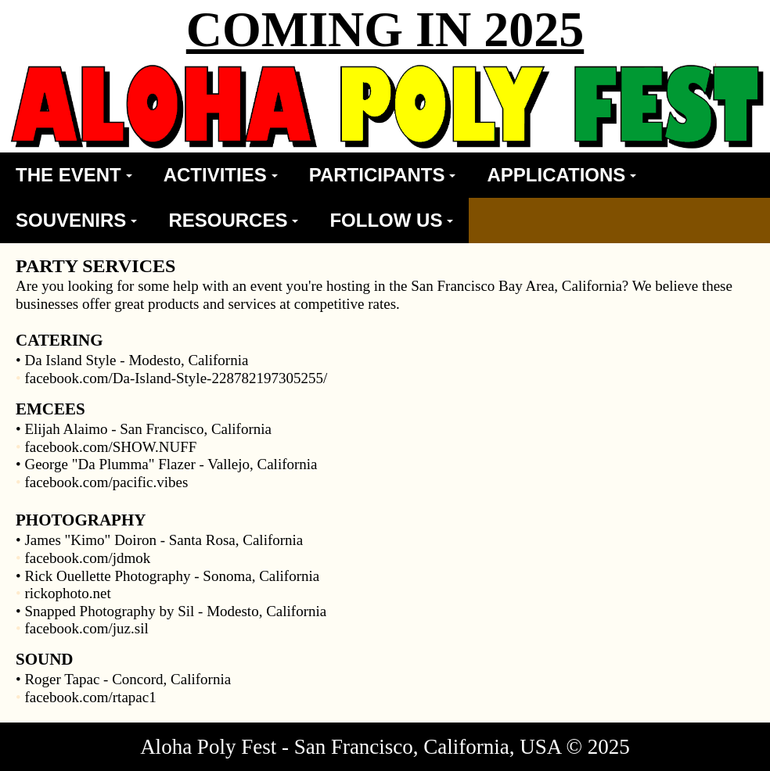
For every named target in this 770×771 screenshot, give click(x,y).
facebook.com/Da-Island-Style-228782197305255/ (175, 378)
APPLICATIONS (561, 174)
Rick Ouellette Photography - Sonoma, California (171, 576)
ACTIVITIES (221, 174)
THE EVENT (74, 174)
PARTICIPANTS (382, 174)
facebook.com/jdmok (87, 558)
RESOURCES (233, 220)
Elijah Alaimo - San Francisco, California (148, 429)
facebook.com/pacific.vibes (106, 482)
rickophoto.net (67, 593)
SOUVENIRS (76, 220)
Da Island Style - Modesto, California (136, 360)
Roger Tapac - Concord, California (127, 679)
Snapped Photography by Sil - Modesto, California (175, 611)
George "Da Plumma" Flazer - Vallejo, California (170, 464)
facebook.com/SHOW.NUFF (110, 447)
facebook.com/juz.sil (86, 628)
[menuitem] (74, 175)
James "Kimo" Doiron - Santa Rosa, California (163, 540)
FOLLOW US (391, 220)
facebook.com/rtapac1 (90, 697)
